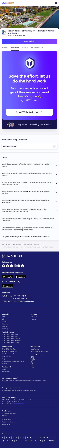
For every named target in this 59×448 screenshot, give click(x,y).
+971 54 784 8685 (18, 404)
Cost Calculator (7, 356)
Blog (3, 359)
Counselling (6, 371)
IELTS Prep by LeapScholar (39, 351)
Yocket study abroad (9, 413)
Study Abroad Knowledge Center (13, 361)
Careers (33, 319)
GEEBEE (5, 416)
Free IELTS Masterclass (10, 351)
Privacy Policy (7, 419)
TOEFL (32, 359)
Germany (5, 329)
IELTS (4, 369)
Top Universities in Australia (11, 340)
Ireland (4, 326)
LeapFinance (34, 349)
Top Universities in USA (10, 334)
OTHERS (51, 441)
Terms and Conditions (9, 422)
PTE (31, 363)
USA (3, 317)
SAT (31, 361)
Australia (5, 324)
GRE (31, 365)
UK (3, 319)
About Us (33, 317)
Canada (4, 321)
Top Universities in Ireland (10, 342)
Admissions (15, 48)
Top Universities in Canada (11, 338)
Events (4, 363)
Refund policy (6, 424)
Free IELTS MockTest (9, 349)
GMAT (32, 367)
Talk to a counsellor (8, 354)
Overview (5, 48)
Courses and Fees (37, 48)
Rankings (25, 48)
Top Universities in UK (9, 336)
